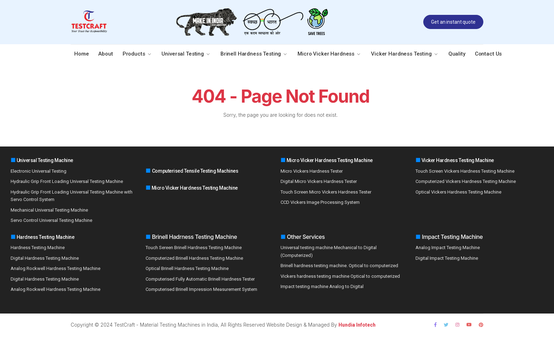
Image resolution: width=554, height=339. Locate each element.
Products (134, 54)
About (105, 54)
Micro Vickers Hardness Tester (312, 171)
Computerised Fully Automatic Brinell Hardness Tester (200, 279)
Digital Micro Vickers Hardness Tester (319, 181)
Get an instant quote (453, 22)
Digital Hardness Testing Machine (45, 258)
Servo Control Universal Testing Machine (51, 220)
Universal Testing (182, 54)
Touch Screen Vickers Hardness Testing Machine (465, 171)
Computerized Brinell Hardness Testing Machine (194, 258)
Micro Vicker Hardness (325, 54)
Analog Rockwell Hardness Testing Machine (55, 268)
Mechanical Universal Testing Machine (49, 210)
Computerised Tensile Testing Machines (195, 171)
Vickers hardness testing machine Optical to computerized (340, 276)
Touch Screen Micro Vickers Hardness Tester (326, 192)
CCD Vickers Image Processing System (320, 202)
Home (81, 54)
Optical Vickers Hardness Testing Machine (458, 192)
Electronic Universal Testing (38, 171)
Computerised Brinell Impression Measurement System (201, 289)
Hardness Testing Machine (45, 237)
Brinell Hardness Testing (250, 54)
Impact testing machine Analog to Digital (322, 286)
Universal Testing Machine (44, 160)
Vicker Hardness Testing (401, 54)
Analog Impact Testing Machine (448, 247)
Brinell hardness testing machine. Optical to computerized (339, 265)
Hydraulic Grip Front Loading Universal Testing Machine (67, 181)
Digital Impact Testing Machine (447, 258)
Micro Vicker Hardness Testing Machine (194, 188)
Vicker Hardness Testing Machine (457, 160)
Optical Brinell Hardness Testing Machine (187, 268)
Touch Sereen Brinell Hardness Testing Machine (194, 247)
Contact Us (488, 54)
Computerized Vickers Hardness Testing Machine (466, 181)
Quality (456, 54)
